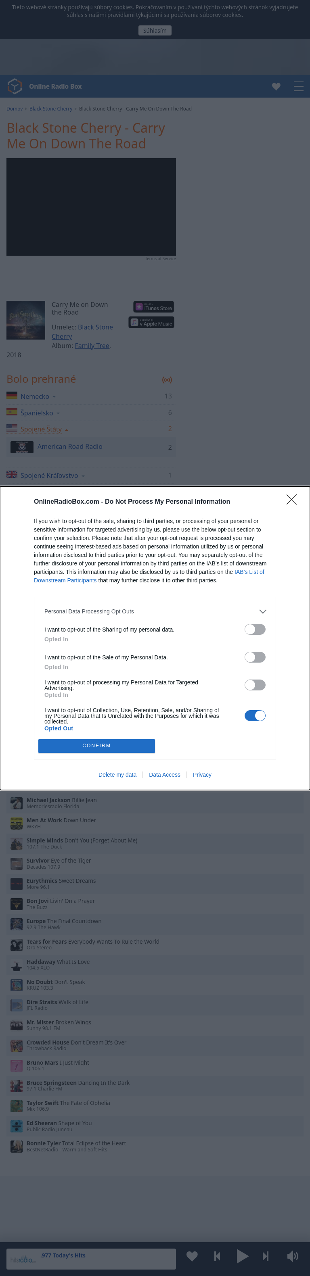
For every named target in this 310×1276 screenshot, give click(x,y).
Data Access (164, 774)
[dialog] (155, 638)
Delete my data (117, 774)
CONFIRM (97, 746)
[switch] (255, 629)
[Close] (294, 502)
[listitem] (155, 611)
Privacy (202, 774)
